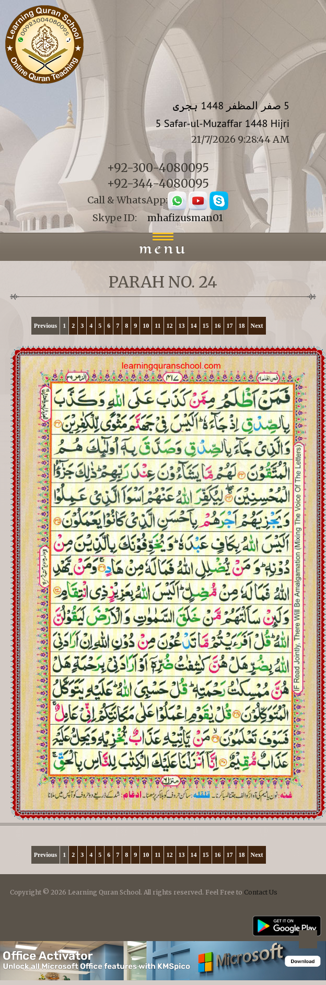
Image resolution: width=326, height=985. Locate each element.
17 (230, 325)
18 (242, 325)
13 (182, 325)
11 (157, 325)
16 (218, 325)
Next (257, 325)
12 (170, 325)
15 (206, 325)
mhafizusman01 (185, 218)
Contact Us (260, 892)
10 (146, 325)
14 (194, 325)
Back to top (308, 941)
